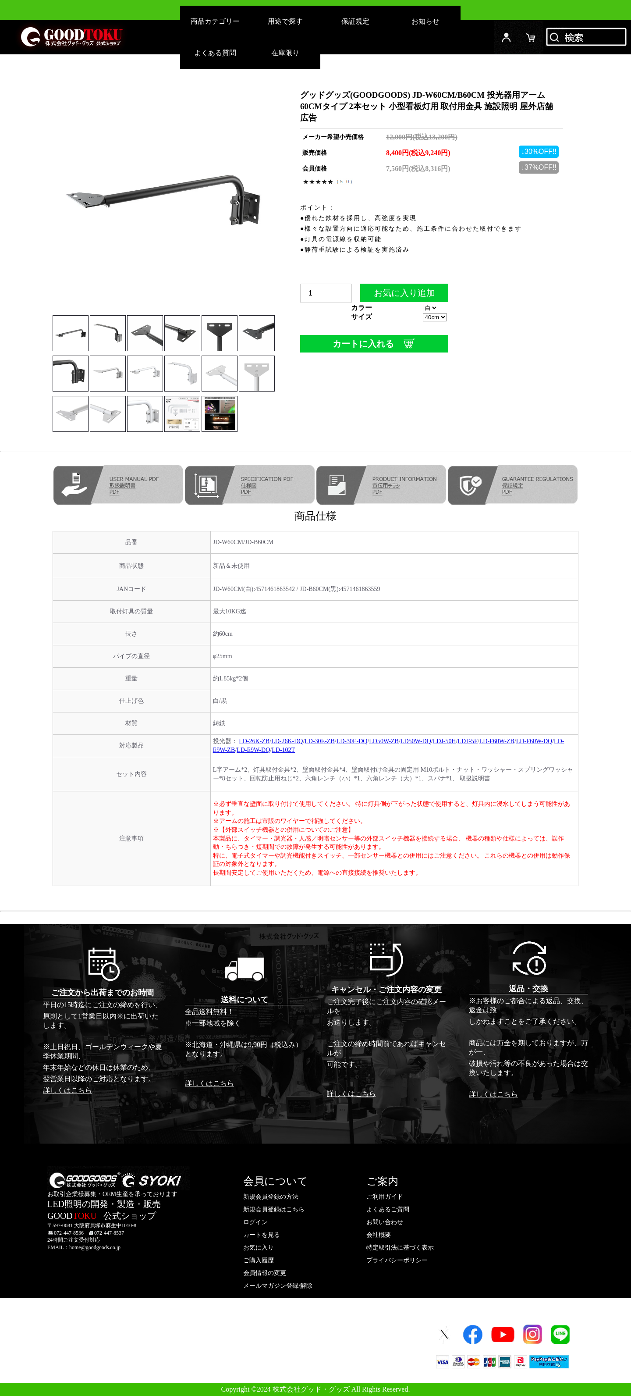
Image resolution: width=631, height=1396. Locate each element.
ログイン (506, 37)
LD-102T (283, 750)
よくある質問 (215, 53)
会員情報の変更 (264, 1273)
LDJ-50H (444, 741)
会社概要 (378, 1235)
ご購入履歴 (258, 1260)
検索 (587, 37)
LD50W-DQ (416, 741)
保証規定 (355, 21)
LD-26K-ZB (254, 741)
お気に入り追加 (404, 295)
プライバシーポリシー (397, 1260)
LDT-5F (468, 741)
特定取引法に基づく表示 (400, 1247)
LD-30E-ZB (319, 741)
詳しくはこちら (67, 1090)
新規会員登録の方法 (270, 1196)
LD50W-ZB (384, 741)
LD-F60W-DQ (534, 741)
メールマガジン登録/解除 (277, 1285)
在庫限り (285, 53)
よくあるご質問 (387, 1209)
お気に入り (258, 1247)
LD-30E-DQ (352, 741)
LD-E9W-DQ (253, 750)
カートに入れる (374, 343)
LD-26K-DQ (287, 741)
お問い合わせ (384, 1222)
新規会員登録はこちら (274, 1209)
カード (531, 37)
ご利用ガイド (384, 1196)
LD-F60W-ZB (496, 741)
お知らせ (425, 21)
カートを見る (261, 1235)
